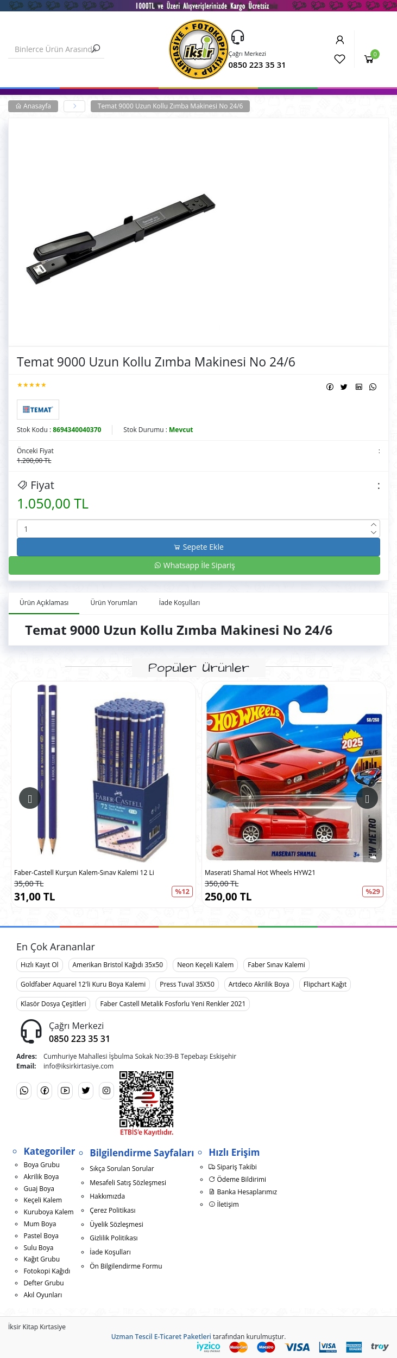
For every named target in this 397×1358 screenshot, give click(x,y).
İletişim (223, 1204)
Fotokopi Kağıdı (46, 1271)
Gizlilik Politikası (113, 1238)
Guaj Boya (38, 1188)
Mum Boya (39, 1223)
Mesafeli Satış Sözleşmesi (128, 1182)
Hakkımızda (107, 1196)
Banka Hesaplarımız (243, 1191)
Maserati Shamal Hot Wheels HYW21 (260, 872)
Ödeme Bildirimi (237, 1179)
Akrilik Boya (41, 1176)
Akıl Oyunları (42, 1294)
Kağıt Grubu (41, 1259)
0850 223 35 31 (257, 64)
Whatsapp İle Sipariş (194, 565)
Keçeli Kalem (42, 1200)
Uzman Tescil (132, 1336)
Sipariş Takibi (233, 1167)
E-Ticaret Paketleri (182, 1336)
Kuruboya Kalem (48, 1212)
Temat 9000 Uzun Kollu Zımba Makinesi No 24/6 (170, 106)
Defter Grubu (43, 1283)
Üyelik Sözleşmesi (116, 1224)
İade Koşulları (110, 1252)
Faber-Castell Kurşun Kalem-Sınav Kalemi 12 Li (84, 872)
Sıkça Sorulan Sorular (122, 1168)
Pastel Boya (40, 1235)
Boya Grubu (41, 1164)
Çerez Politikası (112, 1210)
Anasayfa (33, 106)
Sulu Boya (38, 1247)
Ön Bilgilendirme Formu (126, 1266)
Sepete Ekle (198, 547)
